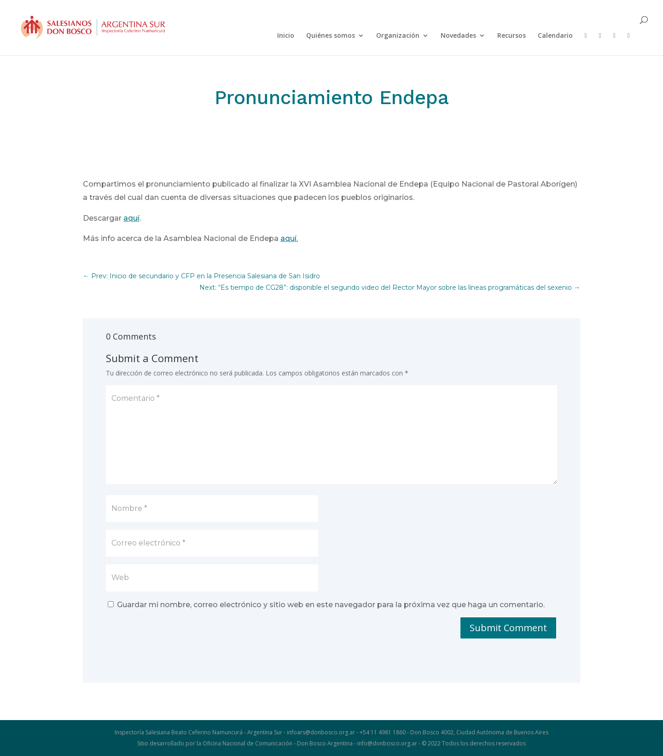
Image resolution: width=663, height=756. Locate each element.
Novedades (458, 36)
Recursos (511, 36)
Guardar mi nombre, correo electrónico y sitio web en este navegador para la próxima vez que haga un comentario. (331, 604)
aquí (131, 218)
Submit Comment (508, 627)
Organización (397, 36)
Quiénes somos (330, 36)
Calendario (555, 36)
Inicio (285, 36)
